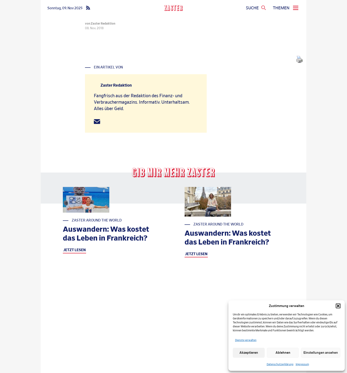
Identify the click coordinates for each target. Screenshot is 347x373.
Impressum (302, 364)
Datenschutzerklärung (280, 364)
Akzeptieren (248, 352)
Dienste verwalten (245, 340)
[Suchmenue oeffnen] (256, 8)
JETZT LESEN (74, 250)
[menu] (286, 8)
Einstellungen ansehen (320, 352)
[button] (338, 306)
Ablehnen (283, 352)
